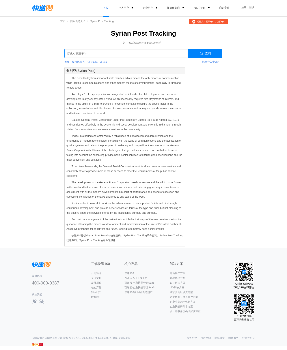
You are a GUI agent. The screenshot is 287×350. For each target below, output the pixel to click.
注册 (244, 7)
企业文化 (96, 277)
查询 (205, 53)
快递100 (129, 273)
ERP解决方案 (177, 282)
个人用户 (124, 7)
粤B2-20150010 (122, 337)
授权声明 (206, 337)
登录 (251, 7)
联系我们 (96, 296)
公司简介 (96, 273)
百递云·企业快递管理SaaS (139, 287)
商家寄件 (224, 7)
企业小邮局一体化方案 (182, 301)
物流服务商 (173, 7)
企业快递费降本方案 (181, 306)
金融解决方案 (177, 277)
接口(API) (199, 7)
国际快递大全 (77, 21)
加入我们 (96, 292)
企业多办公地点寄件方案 (184, 296)
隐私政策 (220, 337)
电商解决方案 (177, 273)
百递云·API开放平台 (135, 277)
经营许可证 (248, 337)
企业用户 (148, 7)
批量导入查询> (210, 61)
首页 (105, 7)
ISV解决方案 (177, 287)
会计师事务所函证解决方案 (185, 311)
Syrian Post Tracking (102, 21)
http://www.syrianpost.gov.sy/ (144, 42)
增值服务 (233, 337)
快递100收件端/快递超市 (138, 292)
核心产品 (96, 287)
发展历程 (96, 282)
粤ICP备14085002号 (100, 337)
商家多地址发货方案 (181, 292)
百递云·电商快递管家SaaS (139, 282)
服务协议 (192, 337)
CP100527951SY (97, 61)
